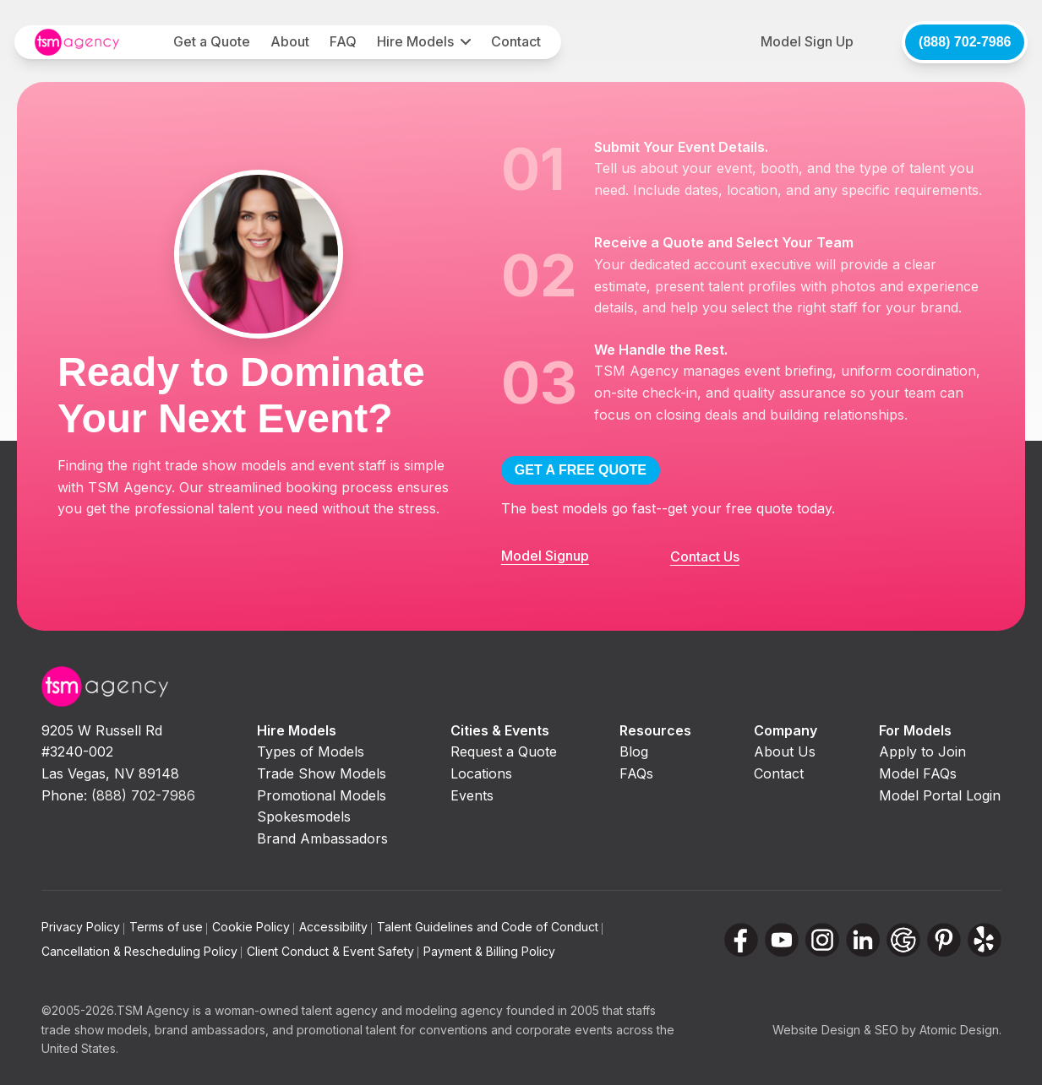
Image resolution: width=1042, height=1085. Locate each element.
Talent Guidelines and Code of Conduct (490, 927)
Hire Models (415, 41)
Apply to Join (922, 751)
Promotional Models (321, 795)
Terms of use (168, 927)
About (289, 41)
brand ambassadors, (212, 1030)
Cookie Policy (253, 927)
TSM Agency (153, 1010)
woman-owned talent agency (296, 1010)
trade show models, (96, 1030)
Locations (481, 773)
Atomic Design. (960, 1030)
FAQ (343, 41)
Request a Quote (503, 751)
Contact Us (704, 556)
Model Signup (545, 555)
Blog (633, 751)
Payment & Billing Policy (489, 951)
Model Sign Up (807, 41)
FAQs (636, 773)
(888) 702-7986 (965, 42)
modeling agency (454, 1010)
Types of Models (310, 751)
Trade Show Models (321, 773)
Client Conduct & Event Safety (332, 951)
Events (472, 795)
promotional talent (346, 1030)
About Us (785, 751)
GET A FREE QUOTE (580, 470)
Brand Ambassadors (322, 838)
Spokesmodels (304, 816)
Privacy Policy (82, 927)
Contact (516, 41)
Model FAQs (918, 773)
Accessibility (335, 927)
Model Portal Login (940, 795)
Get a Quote (211, 41)
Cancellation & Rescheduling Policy (141, 951)
